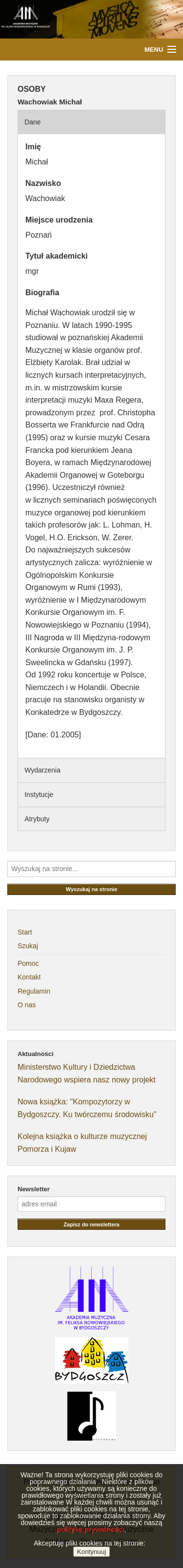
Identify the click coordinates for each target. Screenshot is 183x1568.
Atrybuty (36, 819)
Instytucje (38, 794)
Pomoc (28, 963)
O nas (27, 1005)
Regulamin (34, 991)
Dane (32, 122)
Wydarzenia (42, 770)
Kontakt (29, 977)
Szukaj (28, 946)
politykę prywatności (90, 1541)
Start (25, 932)
